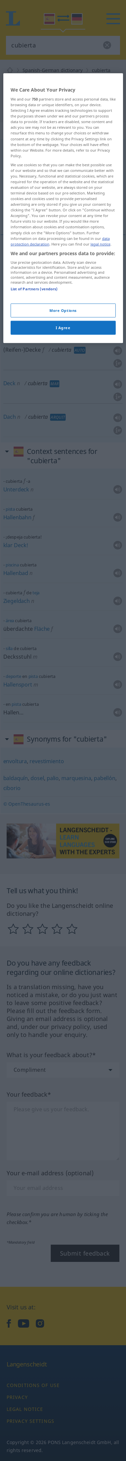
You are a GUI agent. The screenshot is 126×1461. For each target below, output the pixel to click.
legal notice (100, 361)
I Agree (63, 445)
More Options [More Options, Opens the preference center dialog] (63, 428)
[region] (63, 326)
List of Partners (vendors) (34, 406)
